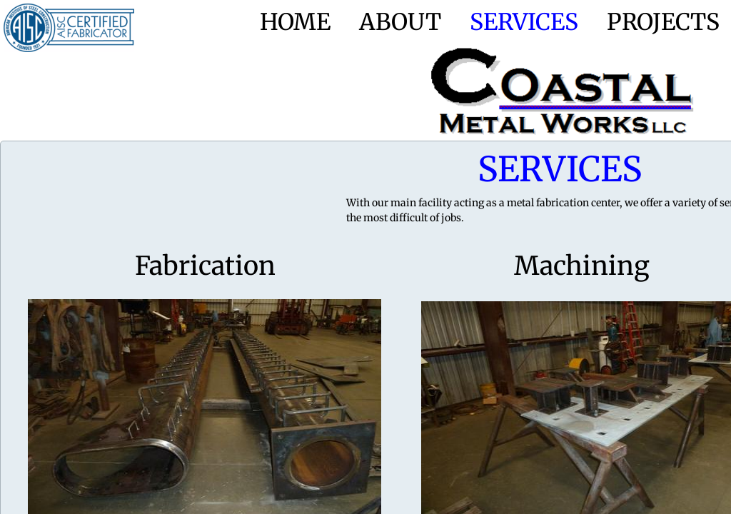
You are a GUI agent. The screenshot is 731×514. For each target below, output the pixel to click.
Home (295, 22)
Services (524, 22)
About (400, 22)
